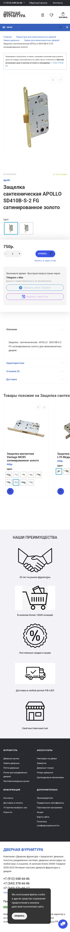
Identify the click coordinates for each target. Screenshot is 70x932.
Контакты (58, 2)
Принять (19, 916)
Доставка (34, 379)
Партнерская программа (49, 807)
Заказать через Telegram (35, 287)
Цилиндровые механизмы (50, 777)
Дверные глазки (45, 768)
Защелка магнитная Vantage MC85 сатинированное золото (23, 457)
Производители (45, 798)
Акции (40, 812)
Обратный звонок (38, 3)
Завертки (41, 763)
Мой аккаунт (67, 27)
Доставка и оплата (13, 803)
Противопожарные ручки (16, 781)
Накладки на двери (47, 758)
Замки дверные (11, 763)
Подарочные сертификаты (50, 803)
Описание (34, 329)
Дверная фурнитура (14, 15)
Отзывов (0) (34, 371)
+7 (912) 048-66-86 (12, 2)
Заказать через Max (35, 296)
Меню (8, 27)
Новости (7, 812)
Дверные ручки (11, 758)
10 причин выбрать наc (15, 807)
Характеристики (34, 363)
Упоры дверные (45, 772)
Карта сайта (43, 817)
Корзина (63, 15)
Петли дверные (11, 768)
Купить (45, 253)
